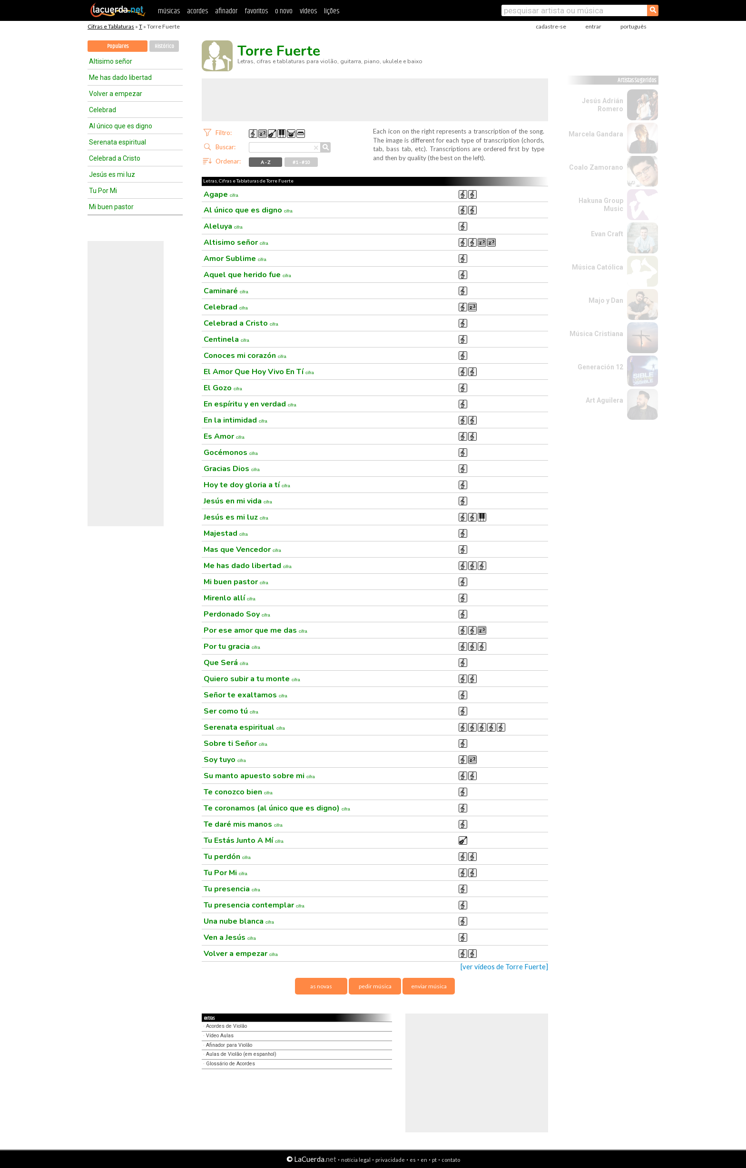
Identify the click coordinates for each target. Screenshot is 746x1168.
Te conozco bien (238, 792)
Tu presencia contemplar (254, 905)
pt (434, 1160)
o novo (284, 11)
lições (331, 11)
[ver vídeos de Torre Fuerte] (504, 967)
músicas (169, 11)
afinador (226, 11)
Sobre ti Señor (235, 743)
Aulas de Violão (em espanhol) (241, 1054)
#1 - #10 (301, 162)
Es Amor (224, 436)
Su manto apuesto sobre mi (259, 776)
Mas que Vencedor (242, 549)
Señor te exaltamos (245, 695)
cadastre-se (551, 26)
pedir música (375, 986)
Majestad (226, 533)
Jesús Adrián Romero (602, 105)
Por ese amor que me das (255, 630)
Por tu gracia (232, 646)
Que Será (226, 662)
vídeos (308, 11)
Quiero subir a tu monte (252, 679)
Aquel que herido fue (247, 275)
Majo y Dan (606, 300)
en (424, 1160)
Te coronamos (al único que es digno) (277, 808)
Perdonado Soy (237, 614)
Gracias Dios (232, 468)
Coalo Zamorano (596, 167)
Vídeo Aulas (220, 1036)
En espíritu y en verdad (250, 404)
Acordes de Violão (226, 1026)
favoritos (256, 11)
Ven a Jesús (230, 937)
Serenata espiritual (117, 142)
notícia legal (356, 1160)
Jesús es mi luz (112, 174)
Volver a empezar (115, 93)
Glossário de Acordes (230, 1064)
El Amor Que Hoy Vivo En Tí (259, 372)
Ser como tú (231, 711)
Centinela (226, 339)
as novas (321, 986)
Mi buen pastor (111, 207)
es (413, 1160)
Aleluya (223, 226)
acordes (197, 11)
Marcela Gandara (596, 134)
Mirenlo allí (229, 598)
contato (451, 1160)
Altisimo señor (110, 61)
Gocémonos (231, 452)
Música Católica (597, 267)
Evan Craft (607, 234)
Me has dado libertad (120, 77)
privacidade (390, 1160)
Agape (221, 194)
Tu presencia (232, 889)
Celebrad (102, 110)
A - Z (265, 162)
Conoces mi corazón (245, 355)
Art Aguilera (604, 400)
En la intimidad (235, 420)
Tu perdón (227, 856)
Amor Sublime (235, 258)
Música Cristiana (596, 334)
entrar (593, 26)
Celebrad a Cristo (114, 158)
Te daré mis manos (243, 824)
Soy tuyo (225, 759)
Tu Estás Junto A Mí (244, 840)
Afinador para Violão (229, 1045)
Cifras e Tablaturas (111, 26)
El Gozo (223, 388)
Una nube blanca (239, 921)
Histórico (164, 46)
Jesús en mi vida (238, 501)
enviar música (429, 986)
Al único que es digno (120, 126)
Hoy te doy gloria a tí (247, 485)
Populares (117, 46)
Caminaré (226, 291)
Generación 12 (600, 367)
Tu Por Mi (103, 190)
